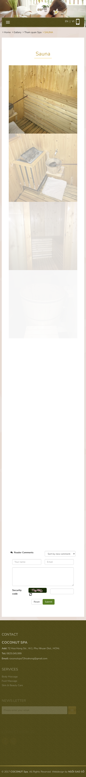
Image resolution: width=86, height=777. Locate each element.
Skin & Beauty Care (12, 685)
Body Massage (10, 676)
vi (73, 21)
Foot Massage (9, 681)
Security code (17, 592)
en (66, 21)
